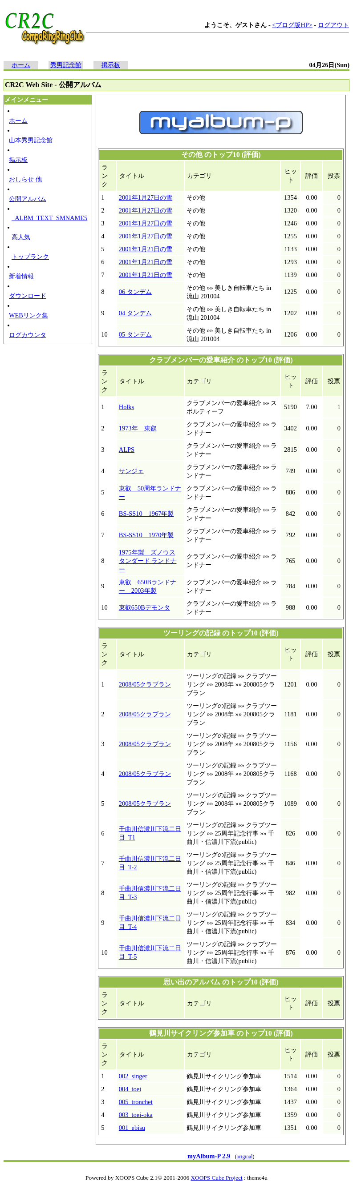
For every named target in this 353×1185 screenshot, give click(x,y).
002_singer (133, 1076)
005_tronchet (136, 1101)
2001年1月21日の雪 (145, 249)
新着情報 (21, 276)
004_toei (130, 1089)
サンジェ (131, 470)
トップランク (30, 256)
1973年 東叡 (138, 428)
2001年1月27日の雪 (145, 197)
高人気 (21, 237)
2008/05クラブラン (145, 684)
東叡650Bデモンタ (144, 607)
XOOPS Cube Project (216, 1177)
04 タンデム (135, 313)
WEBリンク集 (28, 315)
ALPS (126, 449)
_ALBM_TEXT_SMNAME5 (49, 217)
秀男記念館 (65, 64)
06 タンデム (135, 291)
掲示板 (110, 64)
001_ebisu (132, 1127)
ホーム (21, 64)
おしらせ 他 (25, 179)
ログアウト (333, 24)
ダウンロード (27, 295)
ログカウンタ (27, 334)
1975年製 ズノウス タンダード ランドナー (148, 561)
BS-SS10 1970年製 (146, 534)
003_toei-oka (136, 1114)
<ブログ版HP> (292, 24)
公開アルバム (27, 198)
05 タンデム (135, 334)
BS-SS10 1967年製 (146, 513)
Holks (126, 406)
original (245, 1156)
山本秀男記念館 (31, 140)
